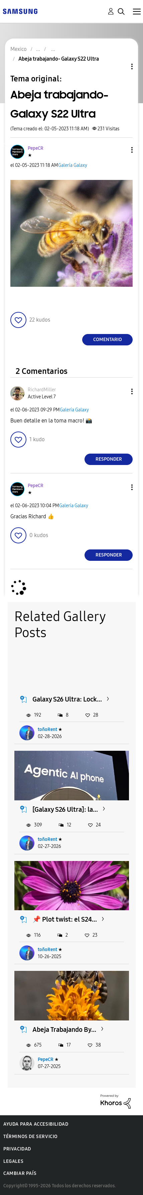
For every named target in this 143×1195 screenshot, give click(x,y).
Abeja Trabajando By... (64, 1029)
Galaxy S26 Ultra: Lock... (67, 699)
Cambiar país (19, 1173)
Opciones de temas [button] (121, 66)
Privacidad (17, 1149)
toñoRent (47, 729)
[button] (121, 150)
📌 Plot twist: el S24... (64, 919)
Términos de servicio (30, 1136)
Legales (13, 1161)
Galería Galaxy (72, 165)
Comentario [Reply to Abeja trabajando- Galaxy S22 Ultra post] (107, 339)
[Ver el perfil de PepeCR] (35, 148)
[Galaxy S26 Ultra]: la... (65, 809)
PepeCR (45, 1059)
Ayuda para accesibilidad (35, 1124)
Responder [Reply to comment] (109, 459)
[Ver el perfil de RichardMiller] (42, 390)
